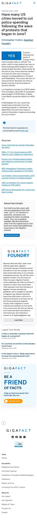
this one (24, 131)
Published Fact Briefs (10, 467)
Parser (4, 458)
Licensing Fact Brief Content (13, 487)
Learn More (18, 320)
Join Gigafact (7, 500)
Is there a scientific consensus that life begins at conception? (18, 335)
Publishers (6, 479)
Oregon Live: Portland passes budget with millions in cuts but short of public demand (17, 161)
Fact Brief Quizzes (9, 471)
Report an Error (8, 483)
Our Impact (6, 496)
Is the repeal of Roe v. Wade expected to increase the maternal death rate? (18, 355)
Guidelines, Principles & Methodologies (18, 475)
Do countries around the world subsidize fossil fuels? (18, 345)
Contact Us (6, 508)
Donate (5, 512)
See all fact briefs (12, 235)
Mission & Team (8, 504)
